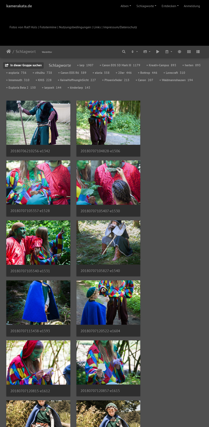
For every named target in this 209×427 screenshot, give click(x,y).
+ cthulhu (42, 73)
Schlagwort (26, 51)
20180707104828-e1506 (98, 149)
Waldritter (47, 51)
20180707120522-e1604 (98, 266)
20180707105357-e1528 (165, 149)
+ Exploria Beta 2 (21, 87)
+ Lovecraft (174, 73)
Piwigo (113, 418)
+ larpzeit (51, 87)
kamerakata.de (19, 6)
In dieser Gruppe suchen (23, 65)
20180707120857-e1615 (30, 324)
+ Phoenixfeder (116, 80)
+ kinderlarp (78, 87)
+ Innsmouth (17, 80)
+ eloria (101, 73)
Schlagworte (145, 6)
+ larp (85, 65)
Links (97, 27)
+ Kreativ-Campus (161, 65)
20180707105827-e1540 (165, 207)
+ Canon (144, 80)
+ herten (191, 65)
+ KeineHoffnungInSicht (77, 80)
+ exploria (16, 73)
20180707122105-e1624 (98, 324)
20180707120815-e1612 (165, 266)
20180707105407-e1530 (30, 207)
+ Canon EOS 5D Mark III (120, 65)
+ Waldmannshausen (176, 80)
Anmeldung (192, 6)
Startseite (8, 51)
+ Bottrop (147, 73)
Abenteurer (154, 324)
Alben (125, 6)
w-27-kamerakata (24, 382)
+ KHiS (44, 80)
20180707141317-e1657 (97, 382)
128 (124, 403)
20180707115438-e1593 (30, 266)
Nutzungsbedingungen (75, 27)
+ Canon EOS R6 (72, 73)
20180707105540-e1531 (98, 207)
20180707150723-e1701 (165, 382)
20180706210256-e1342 (30, 149)
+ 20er (124, 73)
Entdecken (169, 6)
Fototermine (48, 27)
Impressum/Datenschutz (120, 27)
